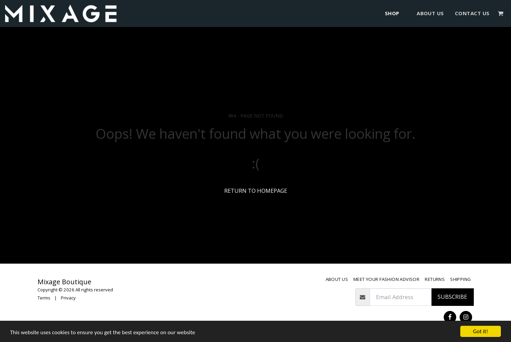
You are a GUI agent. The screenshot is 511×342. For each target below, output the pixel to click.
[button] (500, 13)
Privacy (68, 298)
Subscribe (452, 296)
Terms (44, 298)
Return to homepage (255, 190)
